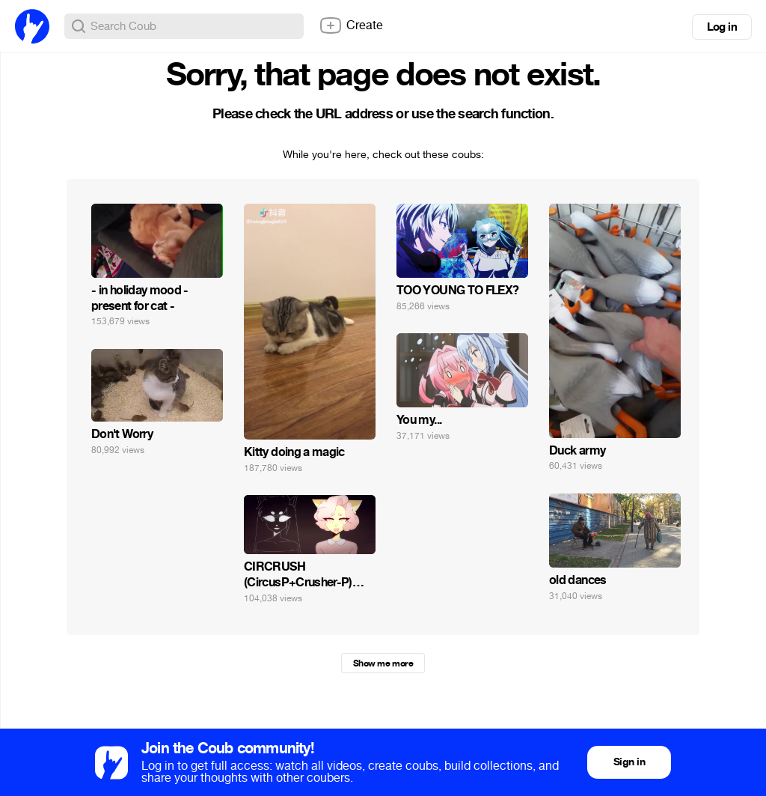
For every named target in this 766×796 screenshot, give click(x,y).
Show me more (383, 663)
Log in (722, 26)
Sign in (629, 762)
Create (351, 25)
